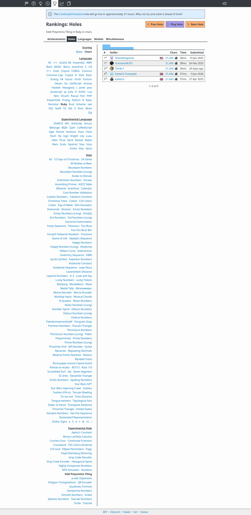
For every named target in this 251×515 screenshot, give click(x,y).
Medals (98, 39)
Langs (85, 39)
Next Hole (195, 24)
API (105, 512)
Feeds (126, 512)
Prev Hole (155, 24)
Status (144, 512)
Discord (115, 512)
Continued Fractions (71, 14)
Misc (115, 39)
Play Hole (175, 24)
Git (135, 512)
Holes (71, 39)
